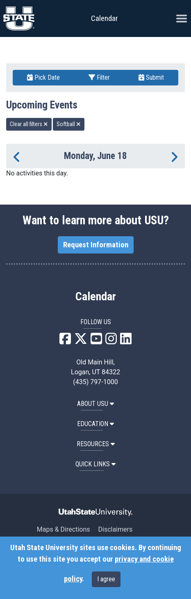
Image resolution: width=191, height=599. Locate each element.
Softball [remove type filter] (69, 124)
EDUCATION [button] (95, 424)
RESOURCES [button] (96, 444)
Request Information (95, 244)
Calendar (95, 296)
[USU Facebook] (65, 341)
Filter (99, 77)
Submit (151, 77)
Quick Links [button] (95, 464)
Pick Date (43, 77)
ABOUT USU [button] (95, 404)
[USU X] (80, 341)
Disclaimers (115, 529)
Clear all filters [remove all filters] (29, 124)
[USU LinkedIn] (126, 341)
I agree (106, 579)
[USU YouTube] (96, 341)
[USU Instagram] (111, 341)
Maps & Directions (63, 529)
